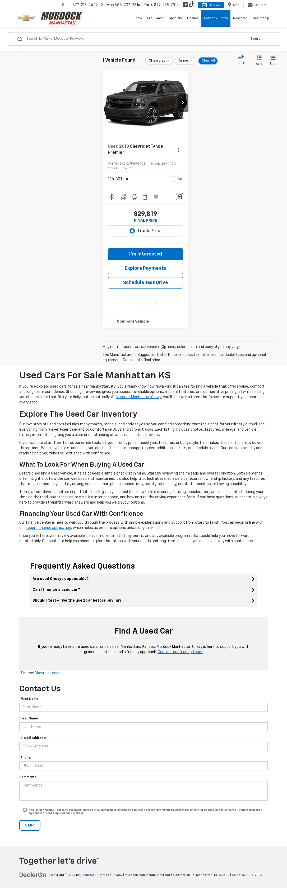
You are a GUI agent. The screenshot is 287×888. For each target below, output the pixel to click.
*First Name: (29, 699)
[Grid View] (258, 60)
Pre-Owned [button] (155, 18)
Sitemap (102, 875)
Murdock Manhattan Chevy (138, 397)
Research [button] (240, 18)
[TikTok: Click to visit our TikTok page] (192, 5)
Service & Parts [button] (216, 18)
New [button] (139, 18)
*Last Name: (29, 718)
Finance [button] (193, 18)
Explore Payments (145, 268)
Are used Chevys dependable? (61, 579)
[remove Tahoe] (185, 61)
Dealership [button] (261, 18)
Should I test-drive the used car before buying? (77, 600)
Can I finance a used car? (56, 590)
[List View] (273, 60)
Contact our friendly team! (180, 652)
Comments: (28, 777)
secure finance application (48, 528)
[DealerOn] (32, 875)
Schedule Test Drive (145, 282)
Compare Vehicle (133, 321)
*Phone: (25, 757)
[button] (183, 103)
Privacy (117, 875)
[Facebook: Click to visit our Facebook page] (185, 5)
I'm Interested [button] (145, 254)
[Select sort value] (242, 60)
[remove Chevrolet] (159, 61)
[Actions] (178, 149)
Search (256, 38)
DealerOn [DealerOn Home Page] (87, 875)
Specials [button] (175, 18)
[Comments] (179, 196)
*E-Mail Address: (32, 738)
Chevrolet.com (47, 673)
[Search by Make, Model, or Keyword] (136, 38)
